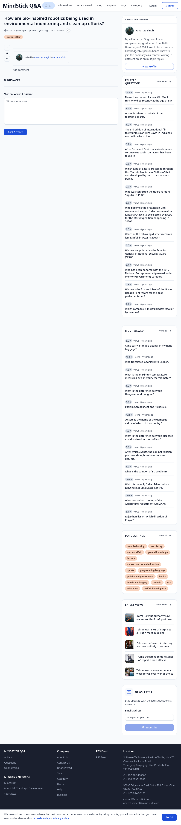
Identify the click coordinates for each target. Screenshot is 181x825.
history (131, 558)
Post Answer (15, 132)
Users (60, 784)
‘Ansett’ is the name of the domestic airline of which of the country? (146, 421)
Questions (10, 762)
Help (60, 789)
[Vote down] (7, 59)
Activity (8, 757)
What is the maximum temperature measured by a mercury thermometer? (148, 376)
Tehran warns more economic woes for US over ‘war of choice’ (155, 672)
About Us (62, 757)
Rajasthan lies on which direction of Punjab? (146, 518)
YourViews (10, 793)
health (162, 576)
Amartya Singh (41, 57)
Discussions (65, 5)
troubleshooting (136, 546)
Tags (123, 5)
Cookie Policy (42, 818)
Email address (133, 710)
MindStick (10, 783)
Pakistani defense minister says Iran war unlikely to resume (155, 644)
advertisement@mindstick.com (141, 803)
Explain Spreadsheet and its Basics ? (146, 407)
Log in (153, 5)
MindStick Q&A (22, 5)
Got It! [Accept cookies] (169, 817)
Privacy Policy (61, 818)
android (157, 582)
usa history (156, 546)
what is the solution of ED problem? (146, 471)
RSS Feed (101, 757)
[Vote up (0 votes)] (7, 48)
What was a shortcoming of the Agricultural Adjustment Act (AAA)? (145, 502)
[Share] (68, 30)
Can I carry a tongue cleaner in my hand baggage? (148, 347)
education (132, 588)
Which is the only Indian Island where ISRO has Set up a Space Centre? (147, 486)
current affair (14, 36)
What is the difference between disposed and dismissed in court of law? (149, 437)
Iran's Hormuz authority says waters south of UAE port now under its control (154, 617)
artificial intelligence (155, 588)
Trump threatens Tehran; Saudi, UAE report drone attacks (155, 658)
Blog (99, 5)
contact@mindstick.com (137, 799)
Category (136, 5)
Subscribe (149, 727)
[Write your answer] (61, 111)
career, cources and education (143, 564)
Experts (111, 5)
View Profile (149, 66)
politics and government (140, 576)
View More (163, 81)
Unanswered (84, 5)
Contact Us (63, 762)
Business (62, 794)
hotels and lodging (137, 582)
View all (165, 330)
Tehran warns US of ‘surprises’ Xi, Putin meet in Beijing (154, 631)
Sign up (169, 5)
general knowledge (158, 552)
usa (169, 582)
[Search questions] (48, 5)
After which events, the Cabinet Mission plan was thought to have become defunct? (148, 455)
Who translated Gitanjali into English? (147, 362)
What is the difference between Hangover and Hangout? (143, 392)
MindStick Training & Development (24, 788)
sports (130, 570)
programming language (152, 570)
